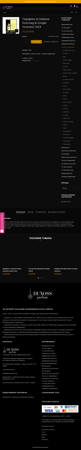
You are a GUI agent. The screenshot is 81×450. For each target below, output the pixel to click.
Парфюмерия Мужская (68, 40)
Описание (20, 212)
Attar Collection (67, 102)
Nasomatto (66, 63)
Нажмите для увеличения (16, 30)
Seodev (68, 416)
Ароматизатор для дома (68, 151)
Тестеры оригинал (66, 167)
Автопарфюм (65, 154)
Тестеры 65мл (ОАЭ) (67, 170)
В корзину (36, 42)
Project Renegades (68, 138)
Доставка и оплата (56, 212)
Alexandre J (66, 83)
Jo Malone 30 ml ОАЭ (69, 50)
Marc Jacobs (66, 134)
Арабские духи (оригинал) (68, 157)
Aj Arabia (65, 115)
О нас (43, 432)
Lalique (65, 125)
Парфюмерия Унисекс (67, 37)
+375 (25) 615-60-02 (8, 369)
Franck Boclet (67, 141)
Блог (43, 437)
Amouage (66, 92)
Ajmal (64, 95)
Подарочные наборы (67, 34)
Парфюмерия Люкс (67, 173)
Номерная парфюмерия (68, 176)
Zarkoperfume (67, 131)
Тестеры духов (65, 27)
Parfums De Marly (68, 121)
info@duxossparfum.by (10, 373)
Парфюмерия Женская (67, 44)
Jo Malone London (35, 54)
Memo (65, 128)
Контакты (45, 439)
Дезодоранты (65, 147)
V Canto (65, 105)
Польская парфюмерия (68, 160)
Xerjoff (65, 99)
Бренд (30, 212)
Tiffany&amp (66, 144)
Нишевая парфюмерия (48, 54)
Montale (65, 66)
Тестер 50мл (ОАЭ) (67, 31)
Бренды (44, 434)
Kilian (64, 57)
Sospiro (65, 86)
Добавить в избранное (51, 42)
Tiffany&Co (66, 112)
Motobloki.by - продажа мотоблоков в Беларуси (18, 397)
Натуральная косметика (68, 163)
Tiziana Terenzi (67, 70)
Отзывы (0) (41, 212)
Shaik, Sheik (66, 118)
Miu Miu (65, 108)
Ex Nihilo (65, 53)
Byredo (65, 76)
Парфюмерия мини (67, 24)
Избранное (71, 6)
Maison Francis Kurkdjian (70, 73)
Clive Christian (67, 89)
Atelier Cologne (67, 60)
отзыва (32, 382)
